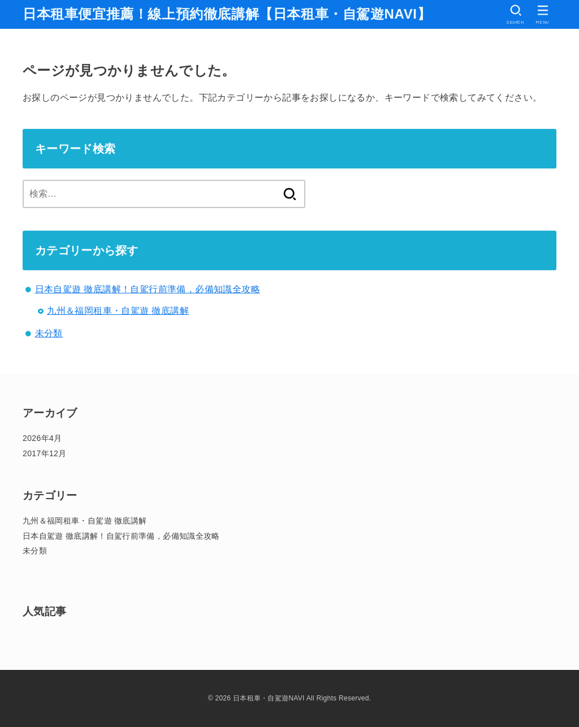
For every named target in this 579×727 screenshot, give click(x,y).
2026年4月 (42, 438)
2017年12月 (45, 453)
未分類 (49, 333)
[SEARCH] (515, 14)
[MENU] (542, 14)
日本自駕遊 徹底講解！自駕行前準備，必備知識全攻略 (147, 289)
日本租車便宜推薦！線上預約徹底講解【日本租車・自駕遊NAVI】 (227, 13)
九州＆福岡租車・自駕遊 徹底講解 (118, 310)
